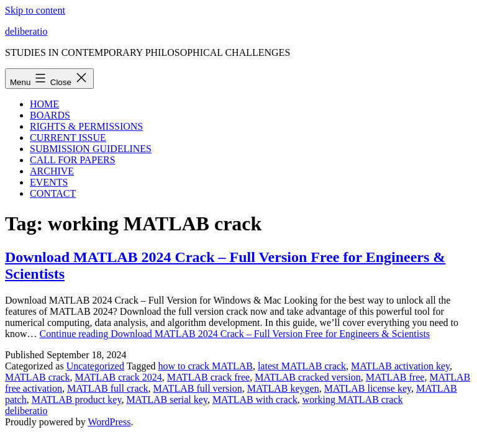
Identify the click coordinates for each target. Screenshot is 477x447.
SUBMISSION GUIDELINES (91, 148)
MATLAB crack (37, 377)
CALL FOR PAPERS (73, 160)
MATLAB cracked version (308, 377)
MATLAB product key (77, 399)
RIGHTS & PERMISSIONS (86, 126)
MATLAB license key (367, 388)
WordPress (109, 422)
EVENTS (49, 182)
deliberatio (26, 31)
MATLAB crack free (208, 377)
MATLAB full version (197, 388)
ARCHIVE (52, 171)
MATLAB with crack (255, 399)
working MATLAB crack (352, 399)
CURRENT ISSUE (68, 137)
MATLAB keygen (283, 388)
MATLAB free (395, 377)
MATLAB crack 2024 (118, 377)
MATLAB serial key (166, 399)
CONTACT (53, 193)
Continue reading (235, 333)
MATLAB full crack (107, 388)
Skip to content (35, 10)
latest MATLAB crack (302, 366)
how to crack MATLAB (205, 366)
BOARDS (50, 115)
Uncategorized (95, 366)
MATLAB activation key (400, 366)
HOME (44, 104)
